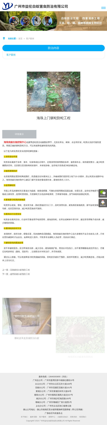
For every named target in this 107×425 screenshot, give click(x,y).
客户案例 (30, 38)
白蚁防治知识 (63, 417)
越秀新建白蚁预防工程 (20, 274)
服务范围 (33, 417)
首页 (20, 38)
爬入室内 (65, 180)
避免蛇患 (10, 260)
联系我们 (82, 417)
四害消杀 (73, 417)
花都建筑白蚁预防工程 (20, 270)
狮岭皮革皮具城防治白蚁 (26, 360)
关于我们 (24, 417)
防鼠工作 (49, 205)
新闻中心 (52, 417)
